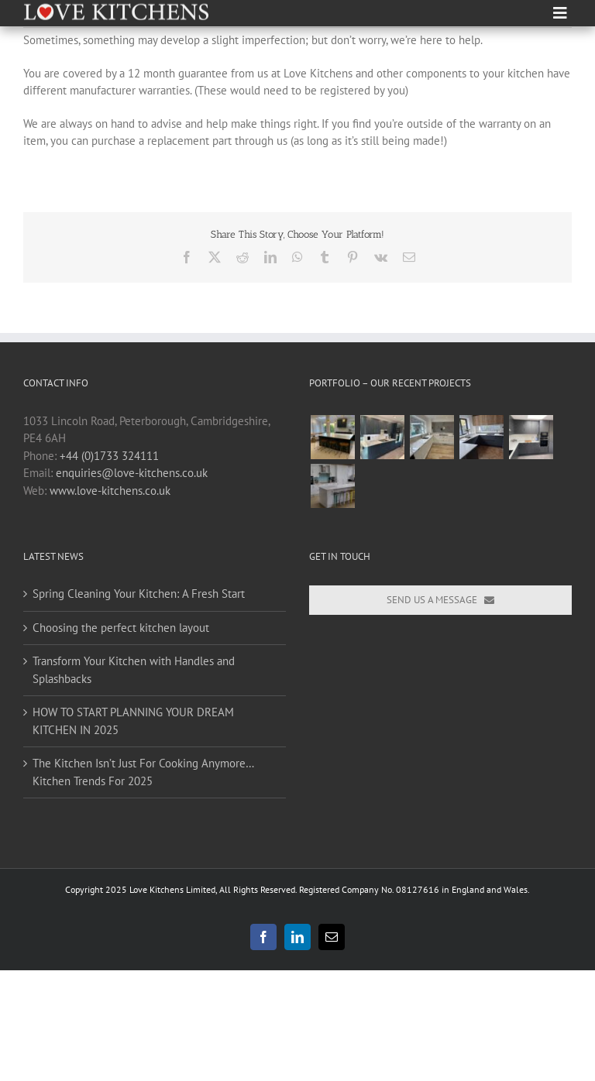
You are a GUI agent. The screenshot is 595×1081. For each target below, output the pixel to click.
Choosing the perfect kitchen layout (121, 627)
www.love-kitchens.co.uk (110, 490)
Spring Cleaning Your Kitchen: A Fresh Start (139, 593)
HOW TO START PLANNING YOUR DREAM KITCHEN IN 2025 (133, 721)
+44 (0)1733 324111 (109, 455)
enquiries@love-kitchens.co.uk (132, 472)
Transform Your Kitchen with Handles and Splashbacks (134, 670)
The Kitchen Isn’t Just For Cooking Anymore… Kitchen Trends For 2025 (143, 772)
